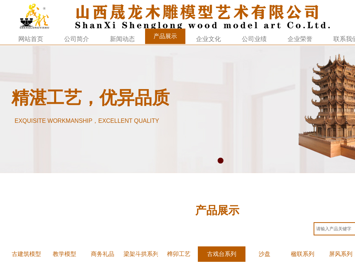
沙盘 (264, 254)
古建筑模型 (26, 254)
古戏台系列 (221, 254)
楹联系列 (302, 254)
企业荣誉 (300, 39)
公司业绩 (254, 39)
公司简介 (76, 39)
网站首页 (30, 39)
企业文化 (208, 39)
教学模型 (64, 254)
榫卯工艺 (179, 254)
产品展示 (165, 36)
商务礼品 (102, 254)
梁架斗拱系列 (140, 254)
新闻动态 (122, 39)
